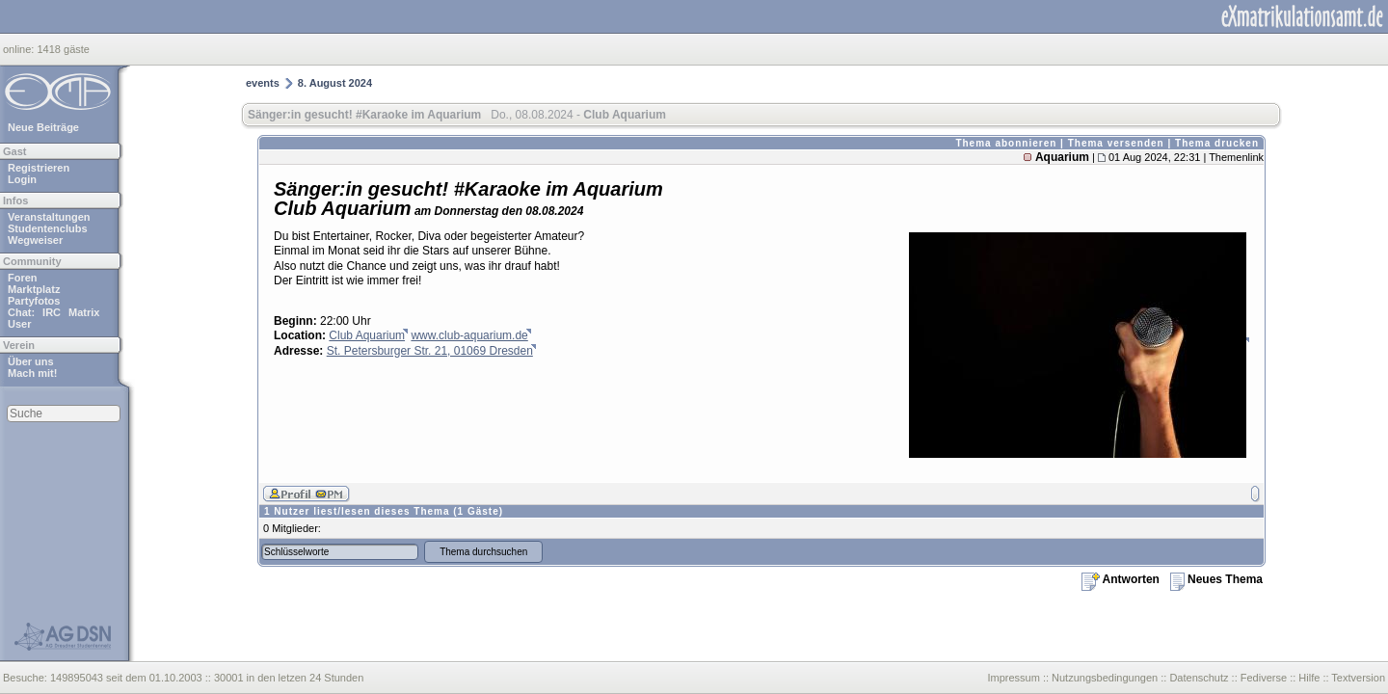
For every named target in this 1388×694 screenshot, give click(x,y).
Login (22, 179)
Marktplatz (34, 289)
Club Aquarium (367, 335)
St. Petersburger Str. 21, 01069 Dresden (430, 351)
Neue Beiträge (43, 127)
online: (20, 49)
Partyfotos (34, 301)
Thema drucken (1217, 143)
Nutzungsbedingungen (1105, 677)
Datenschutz (1198, 677)
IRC (51, 312)
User (19, 324)
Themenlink (1236, 157)
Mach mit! (32, 373)
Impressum (1013, 677)
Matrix (83, 312)
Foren (23, 277)
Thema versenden (1116, 143)
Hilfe (1309, 677)
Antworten (1120, 579)
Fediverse (1264, 677)
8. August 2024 (335, 83)
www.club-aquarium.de (469, 335)
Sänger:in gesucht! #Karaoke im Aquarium (364, 114)
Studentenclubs (48, 228)
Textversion (1358, 677)
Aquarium (1062, 157)
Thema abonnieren (1005, 143)
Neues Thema (1216, 579)
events (263, 83)
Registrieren (38, 168)
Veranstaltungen (49, 217)
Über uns (31, 361)
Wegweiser (35, 240)
